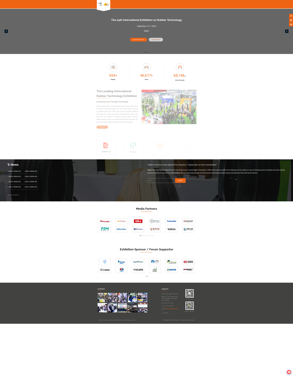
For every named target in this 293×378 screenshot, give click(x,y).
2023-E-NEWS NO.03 (31, 171)
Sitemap (184, 320)
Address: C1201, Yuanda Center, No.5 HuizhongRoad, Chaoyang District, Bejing (170, 298)
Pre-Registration (138, 39)
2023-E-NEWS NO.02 (15, 176)
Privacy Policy (190, 320)
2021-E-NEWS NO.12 (31, 182)
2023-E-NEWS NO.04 (15, 171)
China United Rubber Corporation (170, 294)
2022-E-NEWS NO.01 (15, 182)
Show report (155, 39)
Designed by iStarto (130, 320)
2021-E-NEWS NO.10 (31, 187)
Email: (170, 308)
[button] (145, 52)
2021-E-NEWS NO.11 (15, 187)
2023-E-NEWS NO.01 (31, 176)
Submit (180, 180)
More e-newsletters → (14, 195)
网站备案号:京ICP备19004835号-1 (172, 320)
